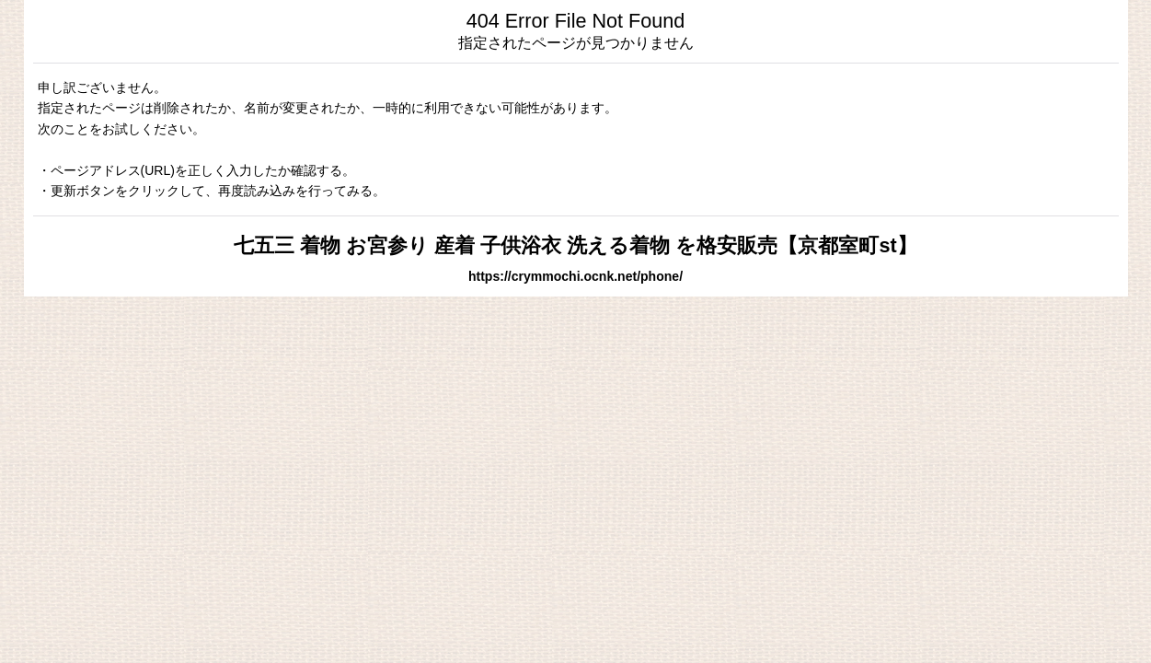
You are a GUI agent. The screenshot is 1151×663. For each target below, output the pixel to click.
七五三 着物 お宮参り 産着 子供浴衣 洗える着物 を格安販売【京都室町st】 (575, 245)
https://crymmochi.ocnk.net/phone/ (575, 276)
